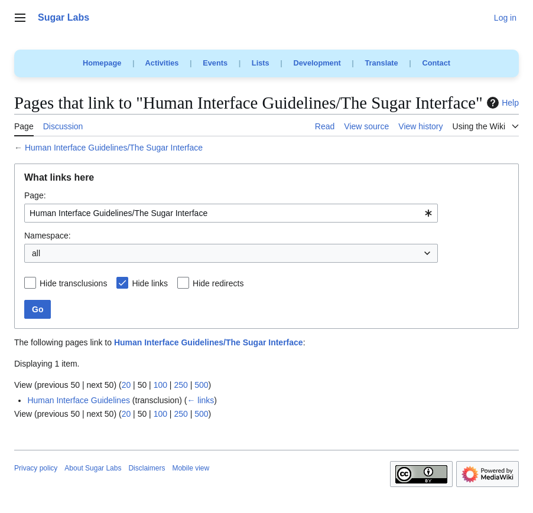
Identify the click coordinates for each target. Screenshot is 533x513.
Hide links (150, 283)
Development (316, 62)
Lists (260, 62)
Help (501, 103)
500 (201, 385)
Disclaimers (146, 468)
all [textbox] (36, 253)
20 (126, 385)
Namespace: (47, 235)
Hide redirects (218, 283)
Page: (35, 195)
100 (160, 385)
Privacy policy (35, 468)
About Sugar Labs (92, 468)
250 (180, 385)
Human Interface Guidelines (78, 400)
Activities (162, 62)
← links (200, 400)
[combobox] (231, 213)
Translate (381, 62)
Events (215, 62)
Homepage (102, 62)
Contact (436, 62)
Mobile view (190, 468)
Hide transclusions (73, 283)
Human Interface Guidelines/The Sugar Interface (114, 147)
